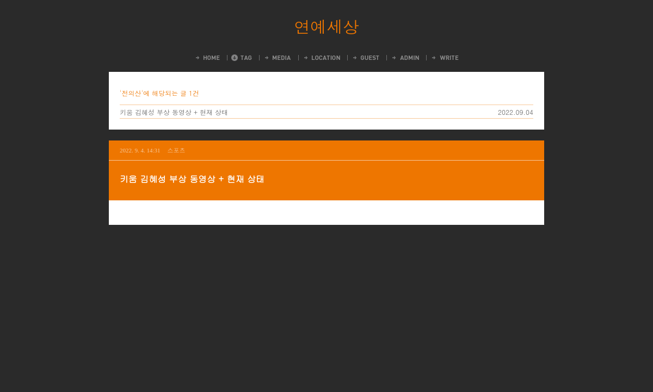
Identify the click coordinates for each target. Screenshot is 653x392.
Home (207, 57)
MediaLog (277, 57)
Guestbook (365, 57)
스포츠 (177, 150)
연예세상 (326, 26)
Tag (241, 57)
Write (444, 57)
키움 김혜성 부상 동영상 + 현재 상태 (174, 112)
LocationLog (321, 57)
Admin (405, 57)
